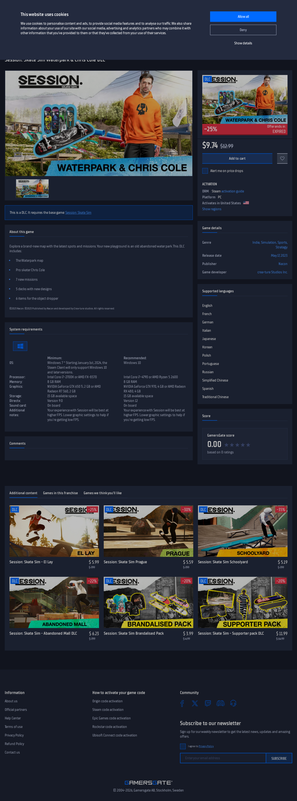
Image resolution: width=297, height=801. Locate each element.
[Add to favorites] (282, 158)
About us (11, 701)
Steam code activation (108, 709)
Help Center (13, 718)
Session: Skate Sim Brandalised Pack (134, 633)
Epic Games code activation (111, 718)
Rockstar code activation (109, 726)
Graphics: (16, 386)
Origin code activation (107, 701)
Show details (243, 43)
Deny (243, 30)
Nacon (283, 263)
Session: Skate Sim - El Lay (31, 561)
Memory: (15, 381)
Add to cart (237, 158)
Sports (282, 242)
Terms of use (13, 726)
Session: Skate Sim (78, 212)
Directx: (15, 400)
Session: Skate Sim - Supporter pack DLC (231, 633)
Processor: (17, 377)
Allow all (243, 16)
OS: (11, 362)
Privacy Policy (14, 735)
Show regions (211, 209)
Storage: (15, 396)
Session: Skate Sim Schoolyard (223, 561)
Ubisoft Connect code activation (114, 735)
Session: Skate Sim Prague (125, 561)
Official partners (16, 709)
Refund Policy (14, 743)
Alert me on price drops (226, 170)
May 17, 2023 (279, 255)
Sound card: (18, 405)
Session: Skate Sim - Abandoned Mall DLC (43, 633)
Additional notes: (17, 412)
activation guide (232, 191)
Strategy (282, 247)
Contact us (12, 752)
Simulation (268, 242)
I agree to (201, 746)
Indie (256, 242)
